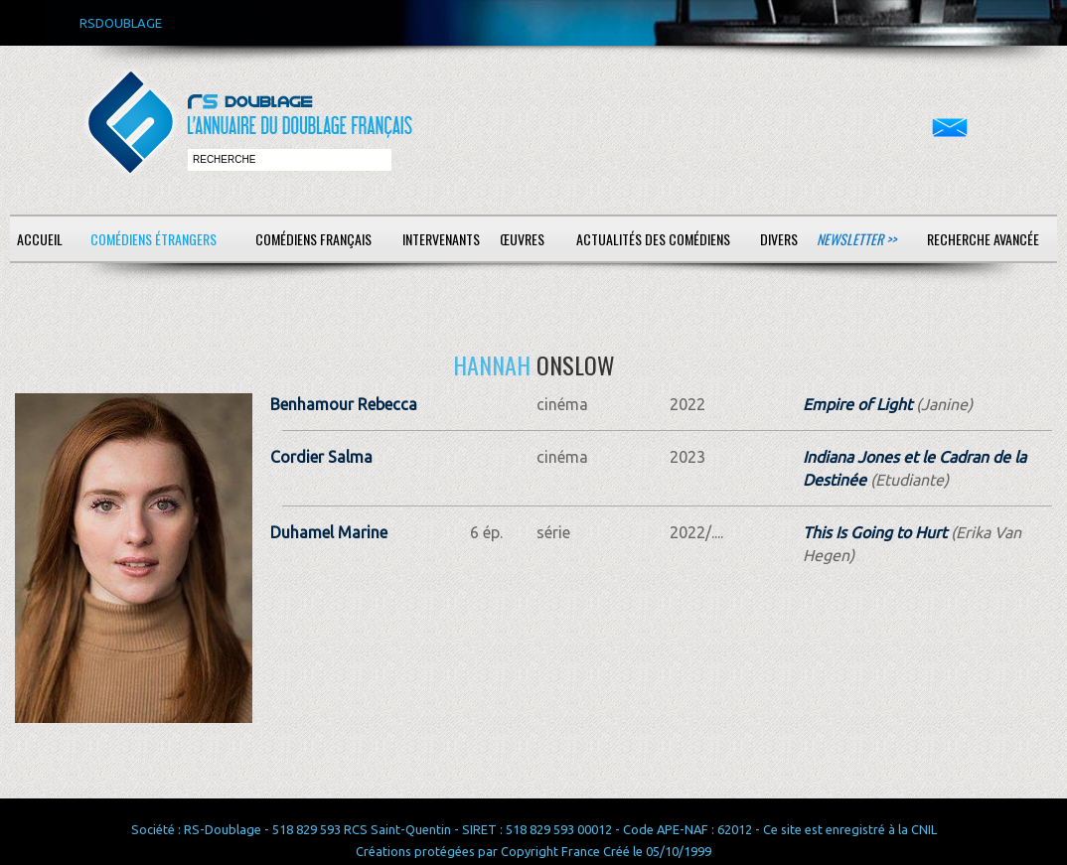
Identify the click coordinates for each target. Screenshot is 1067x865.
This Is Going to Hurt (875, 532)
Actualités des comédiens (653, 238)
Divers (779, 238)
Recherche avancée (983, 238)
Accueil (40, 238)
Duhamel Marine (328, 532)
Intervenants (441, 238)
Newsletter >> (856, 238)
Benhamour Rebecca (343, 404)
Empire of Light (857, 404)
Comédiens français (313, 238)
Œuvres (522, 238)
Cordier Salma (321, 457)
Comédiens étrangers (153, 238)
